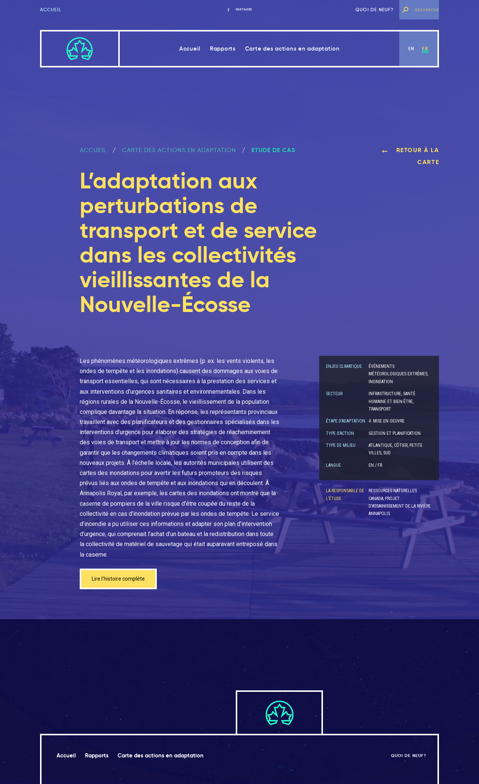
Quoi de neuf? (375, 9)
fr (425, 48)
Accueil (50, 9)
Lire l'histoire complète (122, 579)
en (411, 48)
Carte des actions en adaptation (292, 48)
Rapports (223, 48)
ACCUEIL (93, 150)
